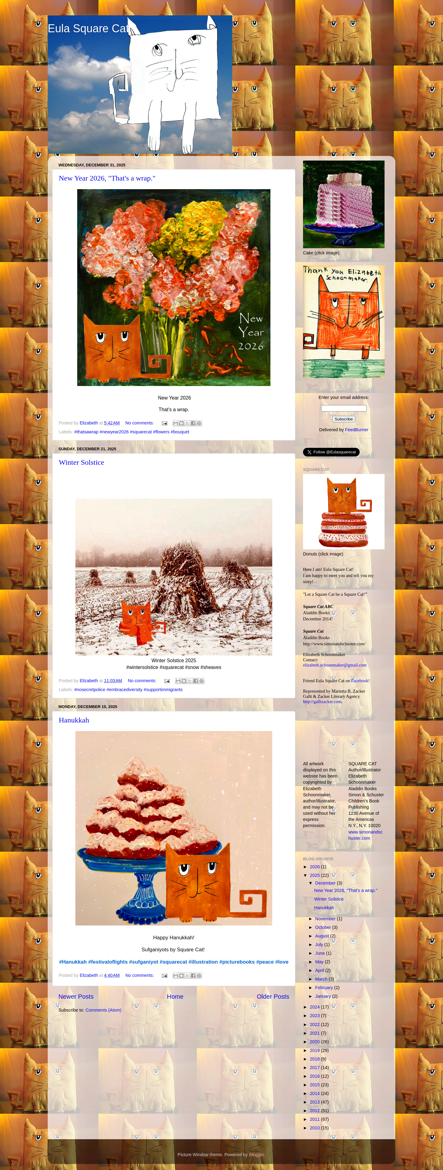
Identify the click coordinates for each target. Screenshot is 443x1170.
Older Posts (273, 996)
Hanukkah (74, 720)
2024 (315, 1007)
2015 (315, 1084)
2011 (315, 1119)
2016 (315, 1076)
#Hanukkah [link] (73, 962)
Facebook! (360, 680)
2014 (315, 1093)
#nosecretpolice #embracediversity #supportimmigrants (128, 689)
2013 (315, 1102)
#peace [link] (265, 962)
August (322, 935)
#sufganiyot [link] (143, 962)
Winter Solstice (81, 462)
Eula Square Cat (88, 28)
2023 (315, 1015)
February (324, 987)
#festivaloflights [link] (108, 962)
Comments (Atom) (104, 1010)
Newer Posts (76, 996)
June (320, 953)
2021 (315, 1033)
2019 (315, 1050)
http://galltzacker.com (322, 701)
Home (175, 996)
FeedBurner (356, 429)
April (320, 970)
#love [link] (282, 962)
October (323, 927)
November (326, 918)
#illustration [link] (203, 962)
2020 (315, 1041)
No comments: (140, 422)
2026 (315, 866)
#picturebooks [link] (237, 962)
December (326, 883)
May (320, 961)
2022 (315, 1024)
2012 (315, 1110)
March (322, 979)
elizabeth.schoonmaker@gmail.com (335, 665)
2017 (315, 1067)
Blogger (256, 1154)
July (320, 944)
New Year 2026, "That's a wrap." (107, 178)
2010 (315, 1127)
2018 (315, 1059)
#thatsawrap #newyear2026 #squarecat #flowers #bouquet (131, 431)
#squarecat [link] (173, 962)
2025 (315, 875)
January (323, 996)
